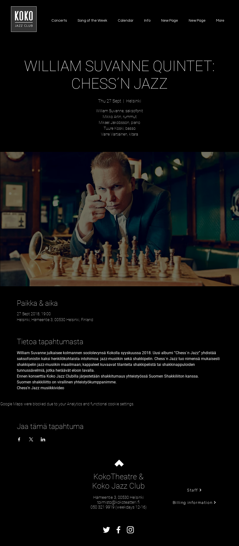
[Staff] (194, 490)
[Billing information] (194, 502)
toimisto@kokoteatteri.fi (118, 502)
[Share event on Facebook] (19, 439)
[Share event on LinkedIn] (43, 439)
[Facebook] (118, 530)
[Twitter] (106, 530)
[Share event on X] (31, 439)
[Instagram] (130, 530)
